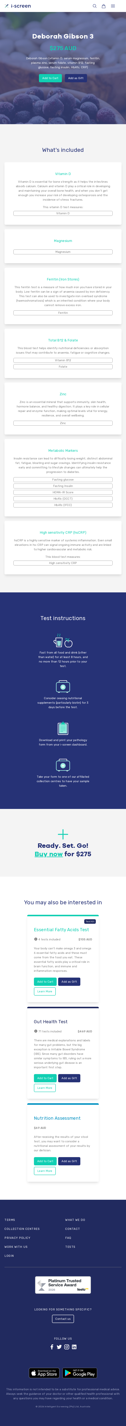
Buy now (49, 854)
